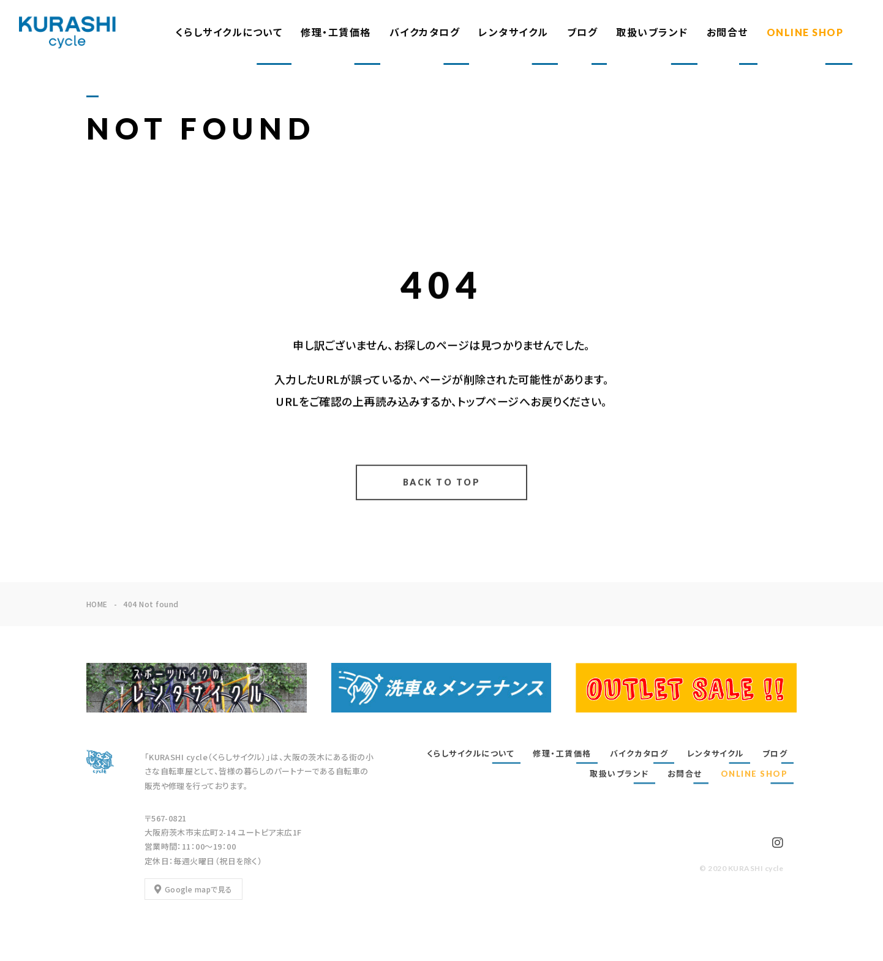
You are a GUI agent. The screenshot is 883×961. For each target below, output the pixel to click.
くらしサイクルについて (229, 32)
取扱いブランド (652, 32)
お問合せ (727, 32)
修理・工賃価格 (336, 32)
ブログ (582, 32)
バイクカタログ (424, 32)
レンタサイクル (513, 32)
